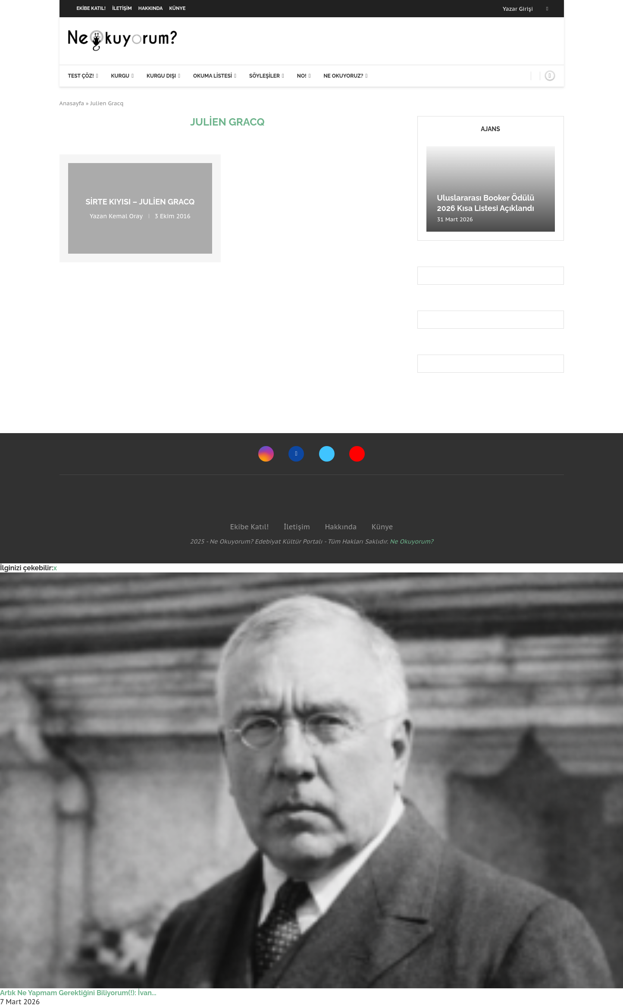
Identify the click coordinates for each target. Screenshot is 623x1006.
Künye (177, 8)
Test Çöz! (81, 76)
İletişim (122, 8)
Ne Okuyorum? (411, 541)
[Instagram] (266, 454)
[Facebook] (547, 8)
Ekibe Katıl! (91, 8)
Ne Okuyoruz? (343, 76)
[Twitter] (327, 454)
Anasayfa (72, 103)
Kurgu (120, 76)
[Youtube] (357, 454)
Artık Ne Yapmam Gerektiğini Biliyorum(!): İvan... (78, 993)
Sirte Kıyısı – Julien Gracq (140, 201)
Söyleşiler (264, 76)
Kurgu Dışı (161, 76)
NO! (302, 76)
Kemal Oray (125, 216)
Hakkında (150, 8)
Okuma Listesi (212, 76)
